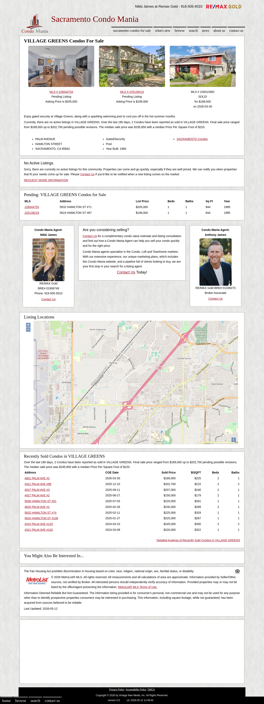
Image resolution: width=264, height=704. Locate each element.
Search (193, 31)
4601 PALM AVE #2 (37, 478)
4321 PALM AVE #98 (38, 484)
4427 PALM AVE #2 (37, 495)
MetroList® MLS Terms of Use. (137, 587)
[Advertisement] (132, 650)
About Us (219, 31)
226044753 (32, 207)
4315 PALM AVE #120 (39, 524)
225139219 (32, 212)
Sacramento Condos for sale (132, 31)
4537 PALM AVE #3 (37, 489)
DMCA (151, 689)
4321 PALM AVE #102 (39, 529)
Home (6, 701)
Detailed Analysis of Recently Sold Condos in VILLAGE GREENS (198, 540)
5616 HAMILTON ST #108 (41, 518)
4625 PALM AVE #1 (37, 507)
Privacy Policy (116, 689)
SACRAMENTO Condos (192, 139)
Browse (180, 31)
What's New (162, 31)
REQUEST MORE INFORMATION (46, 180)
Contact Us (236, 31)
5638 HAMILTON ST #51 (41, 501)
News (205, 31)
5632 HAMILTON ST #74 (41, 512)
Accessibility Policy (136, 689)
